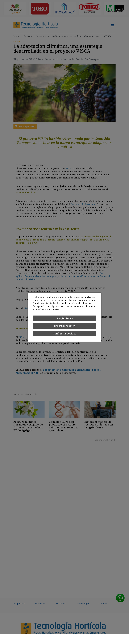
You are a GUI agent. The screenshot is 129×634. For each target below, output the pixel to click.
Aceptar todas (64, 318)
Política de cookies (48, 309)
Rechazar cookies (64, 325)
